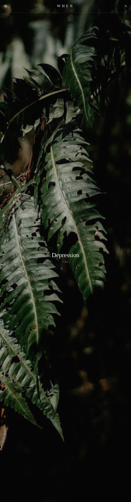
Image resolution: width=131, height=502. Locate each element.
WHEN (65, 6)
